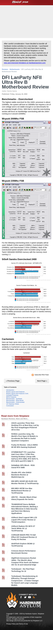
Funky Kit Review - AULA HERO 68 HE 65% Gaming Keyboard (24, 446)
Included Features (12, 395)
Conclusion (10, 406)
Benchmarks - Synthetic (14, 399)
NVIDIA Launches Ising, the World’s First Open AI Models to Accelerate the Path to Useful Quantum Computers (24, 437)
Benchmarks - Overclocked (15, 402)
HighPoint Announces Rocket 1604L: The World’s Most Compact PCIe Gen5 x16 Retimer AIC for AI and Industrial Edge (25, 561)
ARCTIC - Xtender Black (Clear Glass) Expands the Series (24, 498)
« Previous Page (12, 381)
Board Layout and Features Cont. (17, 393)
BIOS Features (11, 397)
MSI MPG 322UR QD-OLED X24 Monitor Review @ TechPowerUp (25, 482)
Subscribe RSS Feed (42, 375)
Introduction (10, 390)
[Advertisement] (27, 21)
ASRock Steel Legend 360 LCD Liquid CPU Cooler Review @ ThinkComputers (24, 520)
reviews (5, 69)
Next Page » (42, 381)
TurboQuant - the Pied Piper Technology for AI (23, 570)
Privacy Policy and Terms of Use (17, 624)
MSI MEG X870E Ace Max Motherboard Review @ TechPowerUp (21, 490)
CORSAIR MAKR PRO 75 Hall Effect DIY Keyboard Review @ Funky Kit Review (24, 537)
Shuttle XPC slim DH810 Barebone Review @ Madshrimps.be (21, 475)
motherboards (15, 69)
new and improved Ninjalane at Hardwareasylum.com (25, 63)
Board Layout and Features (15, 392)
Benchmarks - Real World (14, 400)
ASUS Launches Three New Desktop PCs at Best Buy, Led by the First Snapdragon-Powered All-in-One (25, 426)
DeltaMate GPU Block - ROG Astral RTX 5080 (23, 466)
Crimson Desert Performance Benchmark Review (23, 552)
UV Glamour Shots (12, 404)
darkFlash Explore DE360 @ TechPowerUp (23, 545)
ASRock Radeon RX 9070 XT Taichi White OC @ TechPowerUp (23, 528)
